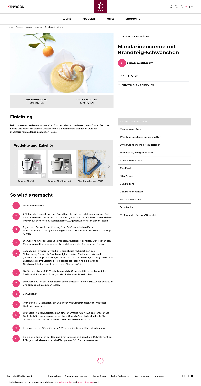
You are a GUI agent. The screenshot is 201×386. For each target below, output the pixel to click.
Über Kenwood (142, 376)
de (186, 6)
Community (132, 19)
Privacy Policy (65, 382)
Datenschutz (54, 376)
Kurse (110, 19)
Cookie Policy (99, 376)
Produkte (89, 19)
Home (10, 27)
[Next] (108, 166)
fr (192, 6)
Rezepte (66, 19)
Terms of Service (85, 382)
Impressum (159, 376)
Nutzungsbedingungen (76, 376)
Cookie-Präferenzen (120, 376)
